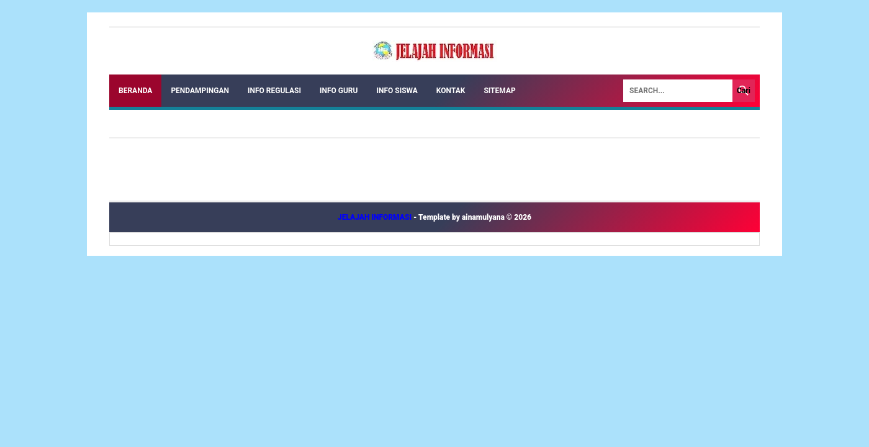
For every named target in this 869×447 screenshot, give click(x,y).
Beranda (135, 90)
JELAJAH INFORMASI (375, 217)
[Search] (677, 90)
